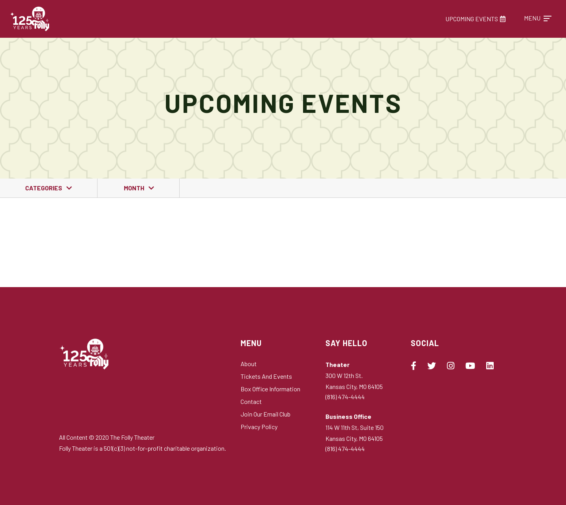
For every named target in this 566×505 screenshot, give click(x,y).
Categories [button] (44, 188)
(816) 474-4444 (345, 396)
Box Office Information (270, 389)
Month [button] (134, 188)
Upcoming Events (475, 18)
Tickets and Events (266, 376)
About (249, 363)
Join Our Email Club (265, 414)
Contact (251, 401)
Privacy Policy (259, 426)
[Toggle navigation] (537, 18)
